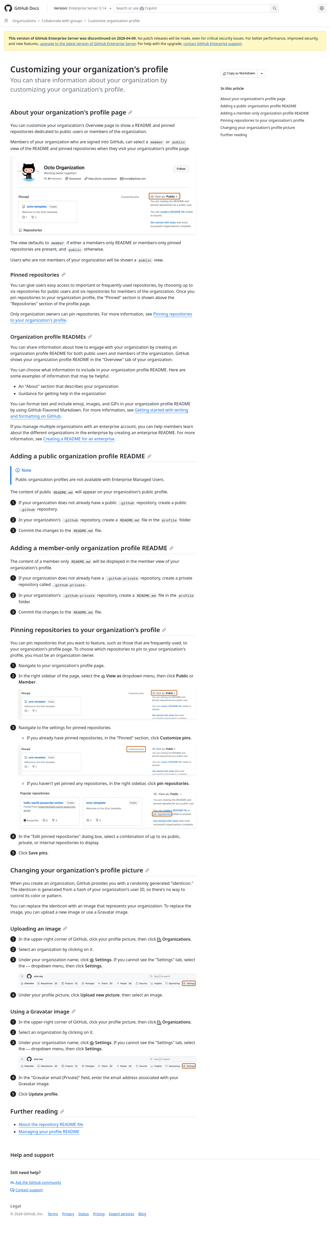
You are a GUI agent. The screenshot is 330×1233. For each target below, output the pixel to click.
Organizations (24, 20)
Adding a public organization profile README (80, 456)
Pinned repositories (37, 274)
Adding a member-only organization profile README (92, 548)
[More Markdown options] (261, 73)
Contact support (26, 1189)
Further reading (37, 1111)
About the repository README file (51, 1124)
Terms (53, 1213)
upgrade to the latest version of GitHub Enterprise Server (88, 43)
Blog (142, 1213)
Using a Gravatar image (43, 1011)
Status (83, 1213)
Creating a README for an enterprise (78, 439)
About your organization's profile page (71, 112)
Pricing (99, 1213)
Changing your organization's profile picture (79, 870)
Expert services (121, 1213)
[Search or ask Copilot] (196, 8)
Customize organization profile (114, 20)
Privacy (68, 1213)
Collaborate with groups (62, 20)
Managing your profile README (49, 1131)
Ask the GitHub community (35, 1182)
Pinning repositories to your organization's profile (88, 629)
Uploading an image (38, 928)
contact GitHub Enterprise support (213, 43)
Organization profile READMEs (51, 336)
